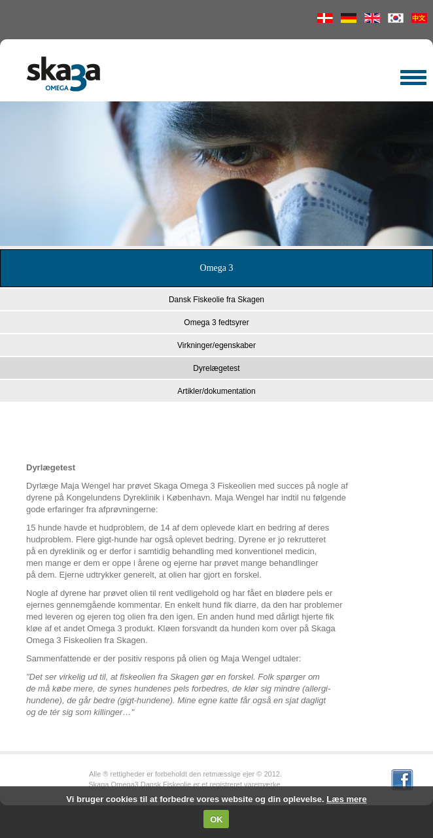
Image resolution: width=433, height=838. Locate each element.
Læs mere (346, 799)
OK (216, 819)
